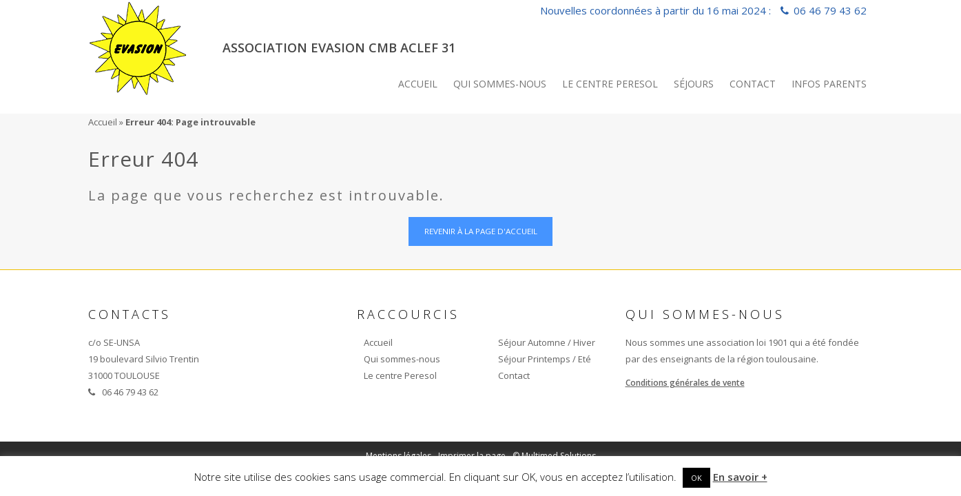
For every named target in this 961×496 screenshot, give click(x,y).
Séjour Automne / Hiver (546, 344)
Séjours (694, 83)
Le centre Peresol (610, 83)
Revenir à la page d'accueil (480, 232)
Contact (753, 83)
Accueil (417, 83)
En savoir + (740, 477)
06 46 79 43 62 (830, 10)
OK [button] (696, 478)
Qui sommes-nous (499, 83)
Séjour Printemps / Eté (544, 360)
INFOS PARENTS (829, 83)
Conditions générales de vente (685, 384)
